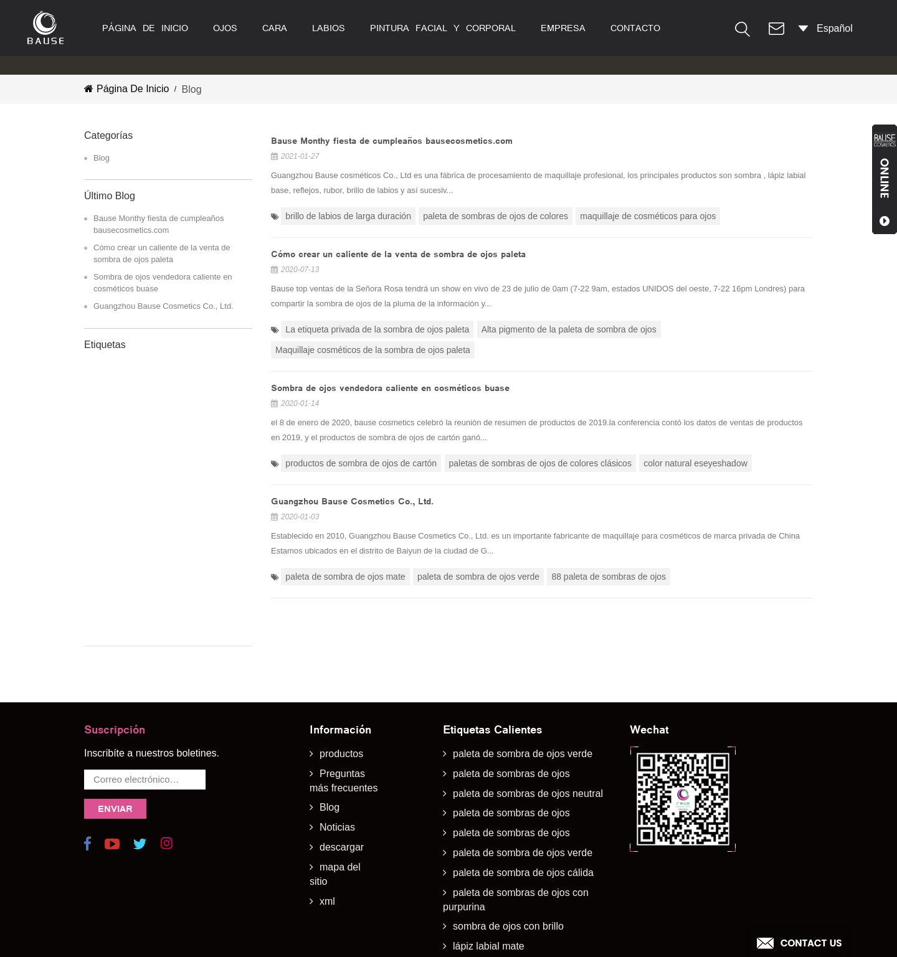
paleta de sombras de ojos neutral (528, 751)
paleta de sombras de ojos (511, 731)
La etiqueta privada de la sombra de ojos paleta (377, 329)
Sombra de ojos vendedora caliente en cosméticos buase (162, 282)
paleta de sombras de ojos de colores (495, 216)
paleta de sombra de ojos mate (345, 577)
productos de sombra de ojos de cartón (361, 463)
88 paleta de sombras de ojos (608, 577)
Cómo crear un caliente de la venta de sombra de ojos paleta (161, 253)
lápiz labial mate (488, 904)
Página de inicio (145, 28)
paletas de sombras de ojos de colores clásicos (540, 463)
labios (328, 28)
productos (341, 711)
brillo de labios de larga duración (348, 216)
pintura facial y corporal (443, 28)
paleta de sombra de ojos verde (478, 577)
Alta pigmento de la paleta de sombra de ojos (569, 329)
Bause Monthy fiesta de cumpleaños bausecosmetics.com (158, 224)
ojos (225, 28)
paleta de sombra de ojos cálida (523, 830)
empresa (563, 28)
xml (327, 859)
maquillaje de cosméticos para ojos (648, 216)
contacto (635, 28)
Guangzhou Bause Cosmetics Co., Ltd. (163, 306)
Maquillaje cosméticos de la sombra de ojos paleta (372, 350)
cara (274, 28)
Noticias (337, 785)
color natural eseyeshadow (695, 463)
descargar (342, 805)
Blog (101, 158)
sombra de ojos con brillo (508, 884)
